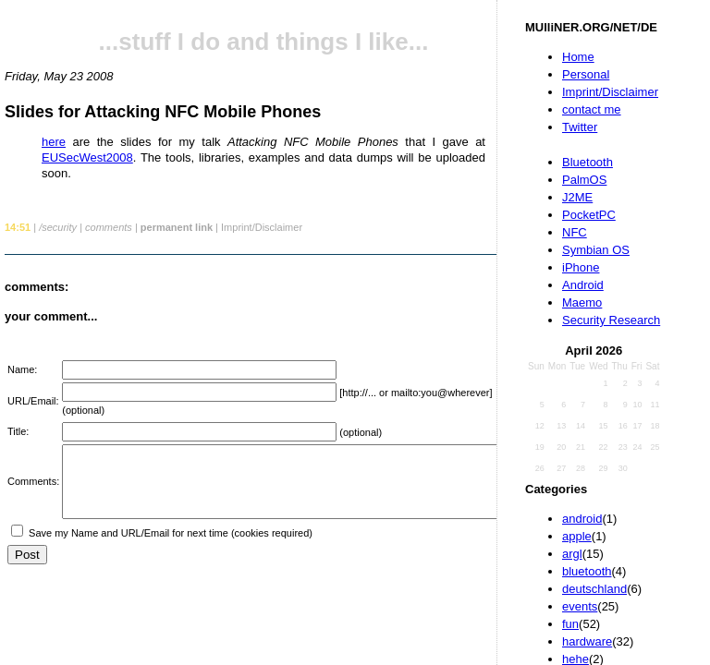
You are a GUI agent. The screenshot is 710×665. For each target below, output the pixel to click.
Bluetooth (587, 162)
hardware (587, 641)
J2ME (577, 197)
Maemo (582, 302)
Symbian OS (596, 250)
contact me (591, 109)
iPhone (580, 267)
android (582, 519)
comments (108, 227)
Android (583, 285)
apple (577, 536)
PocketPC (589, 215)
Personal (585, 74)
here (54, 142)
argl (572, 554)
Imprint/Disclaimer (610, 92)
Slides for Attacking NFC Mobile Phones (163, 112)
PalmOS (584, 180)
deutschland (594, 589)
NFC (574, 232)
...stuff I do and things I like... (264, 41)
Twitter (579, 127)
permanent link (177, 227)
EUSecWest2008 (87, 157)
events (579, 606)
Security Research (611, 320)
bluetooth (587, 571)
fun (570, 624)
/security (58, 227)
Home (578, 57)
